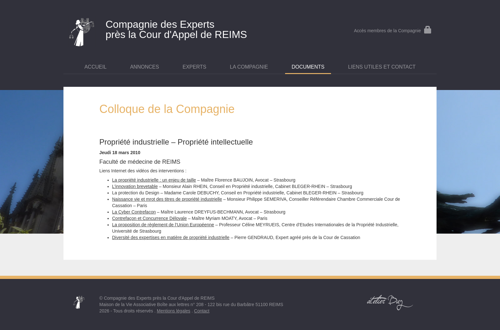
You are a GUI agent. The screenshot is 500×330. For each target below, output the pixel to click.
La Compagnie (249, 67)
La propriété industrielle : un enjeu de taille (154, 180)
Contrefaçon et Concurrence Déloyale (149, 218)
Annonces (144, 67)
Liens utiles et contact (381, 67)
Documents (307, 67)
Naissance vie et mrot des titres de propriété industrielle (167, 199)
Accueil (96, 67)
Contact (202, 310)
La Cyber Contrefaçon (134, 211)
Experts (194, 67)
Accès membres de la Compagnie (393, 30)
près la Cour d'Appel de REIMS (187, 28)
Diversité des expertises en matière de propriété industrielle (171, 237)
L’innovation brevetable (135, 186)
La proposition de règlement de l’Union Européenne (163, 224)
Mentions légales (173, 310)
